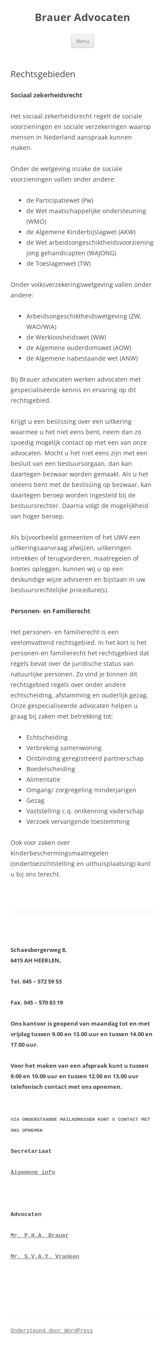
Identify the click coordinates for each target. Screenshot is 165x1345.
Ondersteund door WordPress (52, 1329)
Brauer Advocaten (82, 17)
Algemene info (33, 1171)
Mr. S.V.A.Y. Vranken (45, 1255)
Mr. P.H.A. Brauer (40, 1234)
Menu (82, 41)
